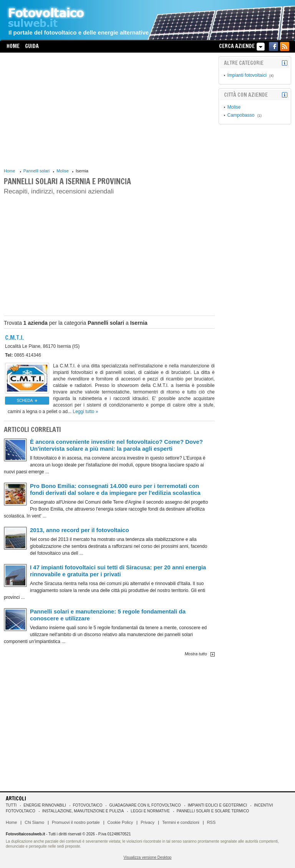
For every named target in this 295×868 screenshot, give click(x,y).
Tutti (11, 805)
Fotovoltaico (88, 805)
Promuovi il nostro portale (76, 822)
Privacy (147, 822)
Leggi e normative (150, 811)
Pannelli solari (36, 171)
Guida (32, 46)
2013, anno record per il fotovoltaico (79, 530)
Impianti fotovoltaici (247, 75)
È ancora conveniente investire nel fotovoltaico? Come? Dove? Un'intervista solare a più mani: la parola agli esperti (116, 445)
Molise (62, 171)
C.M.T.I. (14, 337)
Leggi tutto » (85, 411)
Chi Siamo (34, 822)
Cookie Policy (120, 822)
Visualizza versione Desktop (148, 857)
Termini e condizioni (180, 822)
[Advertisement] (109, 110)
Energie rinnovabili (44, 805)
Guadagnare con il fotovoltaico (145, 805)
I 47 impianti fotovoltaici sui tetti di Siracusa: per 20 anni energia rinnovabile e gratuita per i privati (118, 570)
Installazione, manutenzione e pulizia (83, 811)
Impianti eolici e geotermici (217, 805)
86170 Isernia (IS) (42, 346)
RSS (211, 822)
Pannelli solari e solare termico (213, 811)
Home (13, 46)
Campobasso (241, 115)
